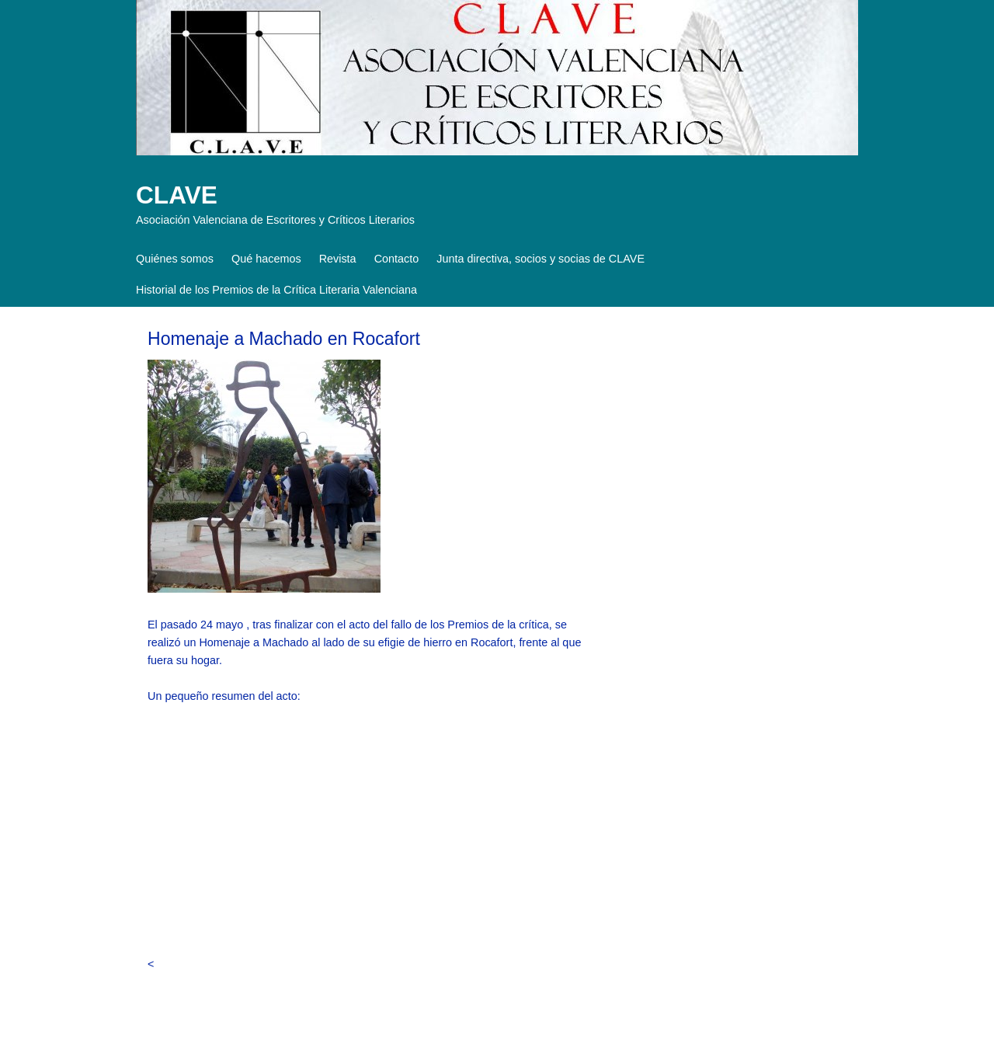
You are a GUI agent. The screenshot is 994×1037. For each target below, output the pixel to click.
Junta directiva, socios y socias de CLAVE (540, 258)
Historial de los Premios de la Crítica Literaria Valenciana (276, 290)
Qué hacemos (266, 258)
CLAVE (176, 195)
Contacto (396, 258)
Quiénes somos (175, 258)
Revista (337, 258)
